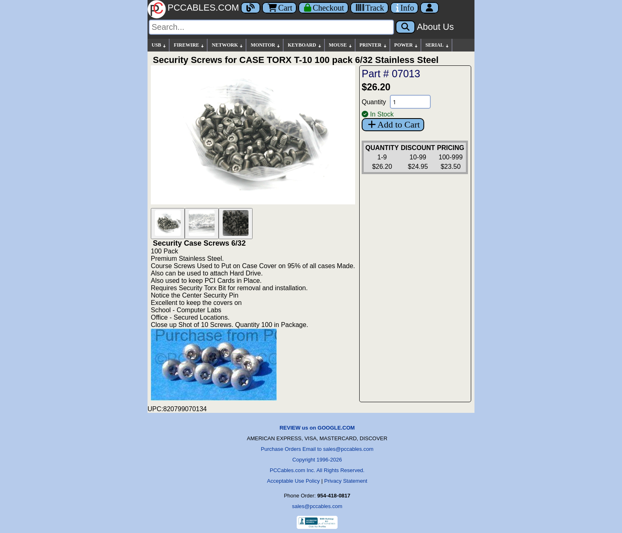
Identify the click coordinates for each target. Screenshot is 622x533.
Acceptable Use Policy (293, 481)
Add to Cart (393, 124)
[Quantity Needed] (410, 102)
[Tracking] (369, 7)
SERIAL (437, 45)
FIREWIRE (189, 45)
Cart (279, 7)
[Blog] (250, 7)
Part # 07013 (391, 73)
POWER (406, 45)
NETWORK (228, 45)
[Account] (429, 7)
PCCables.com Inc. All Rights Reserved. (317, 470)
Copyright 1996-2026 (317, 460)
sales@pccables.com (317, 506)
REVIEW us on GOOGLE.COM (317, 428)
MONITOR (266, 45)
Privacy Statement (345, 481)
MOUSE (341, 45)
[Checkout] (323, 7)
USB (159, 45)
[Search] (271, 27)
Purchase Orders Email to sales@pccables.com (317, 449)
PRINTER (373, 45)
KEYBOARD (305, 45)
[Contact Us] (404, 7)
